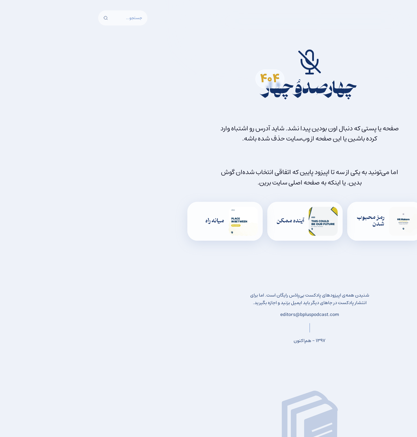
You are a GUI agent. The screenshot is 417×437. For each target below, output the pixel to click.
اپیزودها (212, 21)
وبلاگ (189, 21)
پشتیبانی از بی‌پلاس (155, 21)
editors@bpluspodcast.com (208, 314)
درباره (121, 21)
